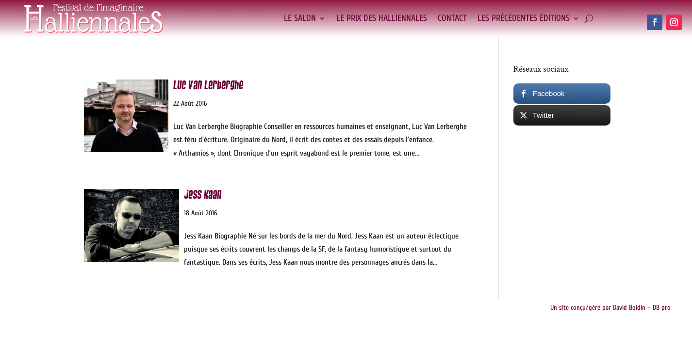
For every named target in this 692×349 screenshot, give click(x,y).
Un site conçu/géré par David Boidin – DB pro (610, 307)
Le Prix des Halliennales (381, 18)
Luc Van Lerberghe (208, 85)
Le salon (300, 18)
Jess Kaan (202, 195)
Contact (452, 18)
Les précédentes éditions (524, 18)
